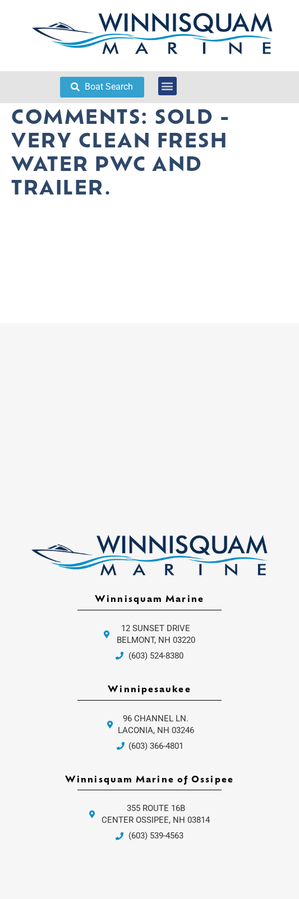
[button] (167, 86)
